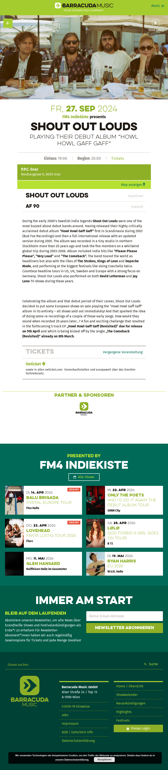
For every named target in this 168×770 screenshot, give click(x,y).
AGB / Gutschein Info (77, 732)
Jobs (65, 715)
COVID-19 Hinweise (76, 706)
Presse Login (140, 728)
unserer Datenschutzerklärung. (72, 759)
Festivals (123, 720)
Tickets (117, 158)
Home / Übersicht (129, 686)
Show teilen (155, 30)
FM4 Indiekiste (75, 116)
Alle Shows (86, 477)
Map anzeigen (131, 185)
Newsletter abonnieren (124, 628)
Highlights (123, 712)
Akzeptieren (104, 759)
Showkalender (127, 695)
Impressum (70, 724)
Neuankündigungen (130, 703)
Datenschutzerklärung (78, 741)
